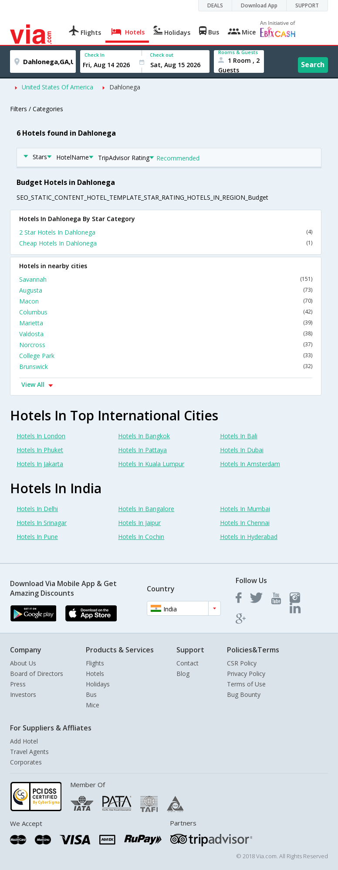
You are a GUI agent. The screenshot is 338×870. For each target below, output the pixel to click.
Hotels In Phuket (40, 450)
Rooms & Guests (238, 52)
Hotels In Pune (37, 536)
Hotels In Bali (238, 436)
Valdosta (165, 334)
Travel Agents (29, 751)
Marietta (165, 323)
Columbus (165, 312)
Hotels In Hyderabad (248, 536)
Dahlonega (124, 87)
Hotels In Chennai (245, 523)
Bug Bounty (243, 694)
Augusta (165, 290)
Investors (23, 694)
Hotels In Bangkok (144, 436)
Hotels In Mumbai (245, 509)
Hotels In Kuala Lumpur (151, 464)
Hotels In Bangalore (146, 509)
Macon (165, 301)
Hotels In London (41, 436)
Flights (95, 663)
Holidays (98, 684)
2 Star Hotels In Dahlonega (165, 232)
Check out (161, 54)
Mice (92, 705)
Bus (91, 694)
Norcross (165, 345)
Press (18, 684)
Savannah (165, 279)
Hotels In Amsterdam (250, 464)
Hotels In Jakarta (40, 464)
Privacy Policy (246, 673)
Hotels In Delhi (37, 509)
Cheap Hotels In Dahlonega (165, 243)
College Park (165, 355)
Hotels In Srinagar (42, 523)
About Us (23, 663)
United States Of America (57, 87)
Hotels (95, 673)
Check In (94, 54)
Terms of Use (246, 684)
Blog (182, 673)
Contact (187, 663)
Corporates (26, 762)
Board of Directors (36, 673)
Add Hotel (24, 741)
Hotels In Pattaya (142, 450)
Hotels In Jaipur (139, 523)
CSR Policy (242, 663)
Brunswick (165, 366)
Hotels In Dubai (242, 450)
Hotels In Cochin (141, 536)
